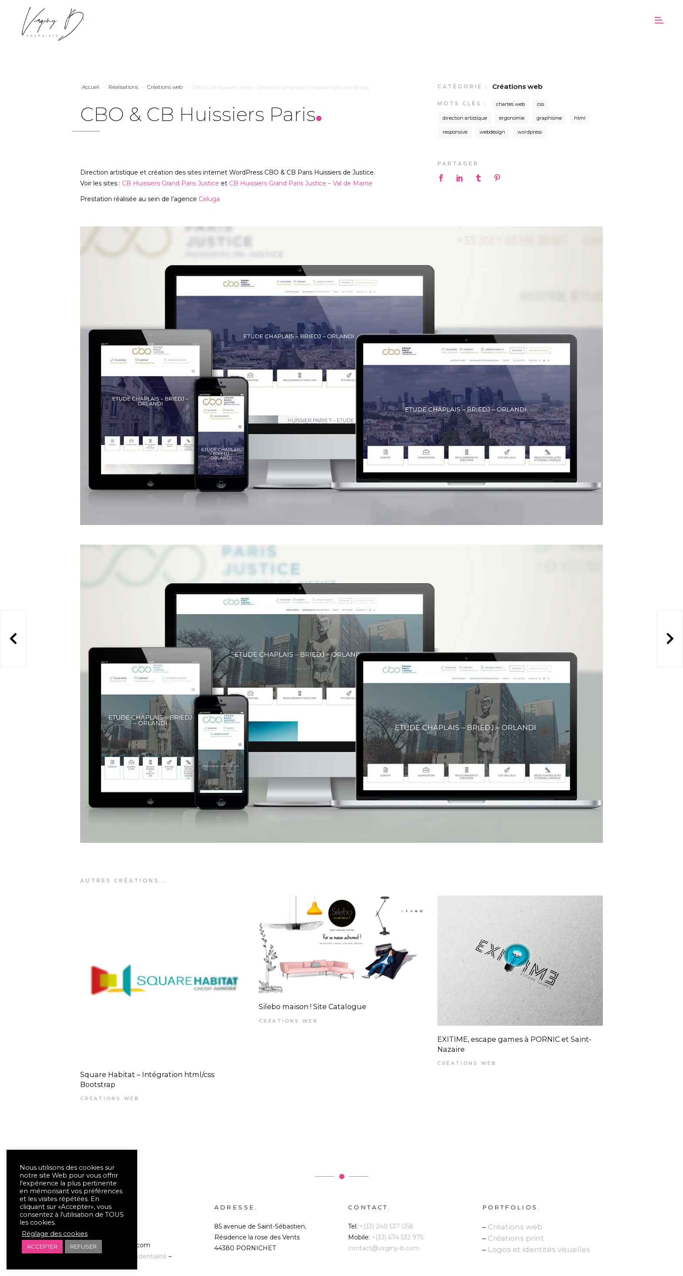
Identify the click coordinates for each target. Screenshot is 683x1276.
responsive (455, 132)
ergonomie (511, 118)
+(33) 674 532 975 (397, 1237)
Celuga (209, 199)
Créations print (516, 1238)
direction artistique (465, 118)
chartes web (510, 104)
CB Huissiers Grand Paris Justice (170, 183)
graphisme (549, 118)
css (540, 104)
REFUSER (83, 1246)
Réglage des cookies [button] (55, 1234)
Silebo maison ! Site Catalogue (312, 1006)
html (579, 118)
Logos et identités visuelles (539, 1249)
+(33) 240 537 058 (386, 1226)
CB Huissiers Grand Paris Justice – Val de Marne (300, 183)
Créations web (517, 86)
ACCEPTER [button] (42, 1246)
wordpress (529, 132)
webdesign (492, 132)
